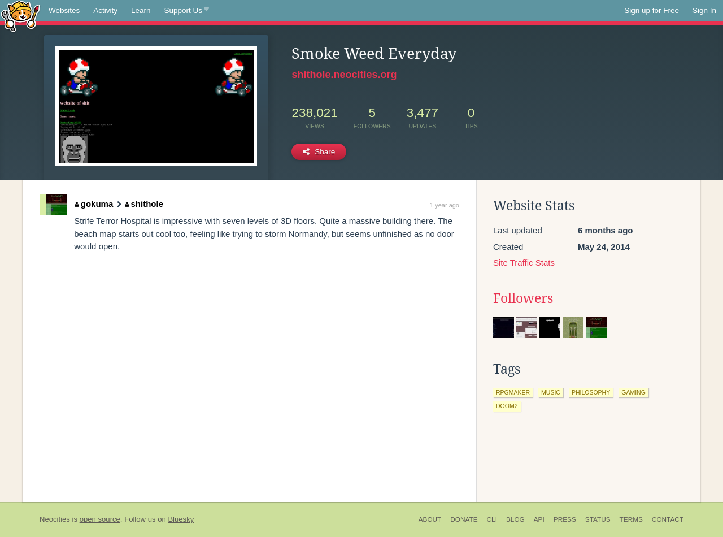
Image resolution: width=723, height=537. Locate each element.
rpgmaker (513, 392)
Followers (523, 298)
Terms (631, 519)
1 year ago (444, 205)
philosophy (591, 392)
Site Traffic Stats (524, 262)
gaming (633, 392)
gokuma (94, 204)
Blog (515, 519)
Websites (64, 10)
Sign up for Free (651, 10)
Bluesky (181, 519)
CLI (492, 519)
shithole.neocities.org (344, 74)
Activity (105, 10)
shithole (144, 204)
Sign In (704, 10)
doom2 (507, 405)
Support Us (186, 10)
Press (565, 519)
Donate (463, 519)
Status (598, 519)
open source (100, 519)
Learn (141, 10)
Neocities (55, 519)
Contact (667, 519)
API (539, 519)
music (550, 392)
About (430, 519)
